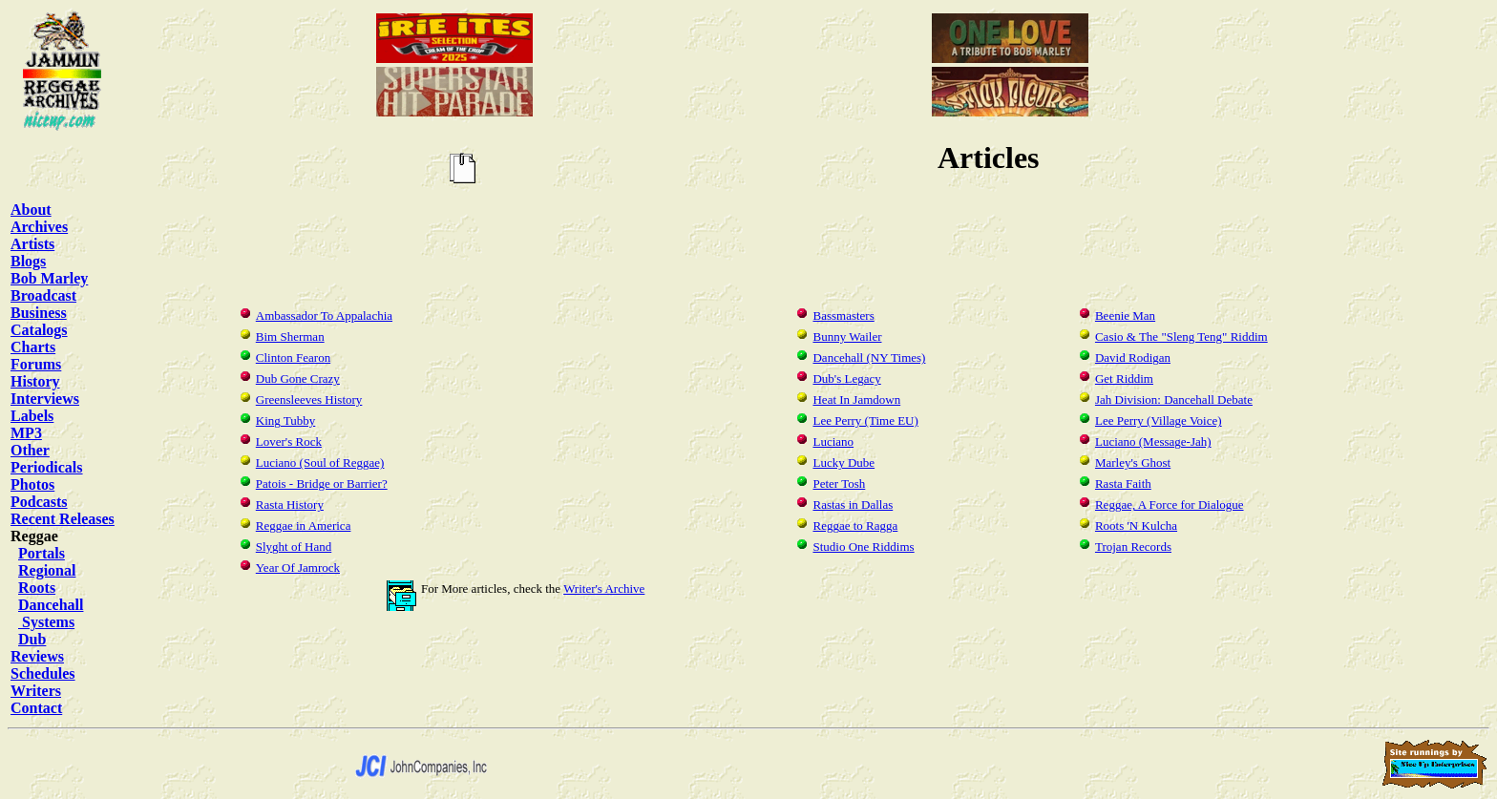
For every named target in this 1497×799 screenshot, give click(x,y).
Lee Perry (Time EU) (864, 420)
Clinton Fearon (293, 357)
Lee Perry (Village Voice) (1158, 420)
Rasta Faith (1123, 483)
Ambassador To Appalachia (324, 315)
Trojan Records (1133, 546)
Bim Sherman (290, 336)
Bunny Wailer (846, 336)
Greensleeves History (309, 399)
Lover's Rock (289, 441)
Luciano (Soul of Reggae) (320, 462)
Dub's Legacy (846, 378)
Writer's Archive (603, 588)
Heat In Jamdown (856, 399)
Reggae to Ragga (854, 525)
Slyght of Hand (293, 546)
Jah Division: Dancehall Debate (1174, 399)
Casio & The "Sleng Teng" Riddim (1181, 336)
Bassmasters (843, 315)
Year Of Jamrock (298, 567)
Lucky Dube (843, 462)
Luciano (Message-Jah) (1153, 441)
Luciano (833, 441)
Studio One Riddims (863, 546)
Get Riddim (1124, 378)
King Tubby (286, 420)
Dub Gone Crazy (298, 378)
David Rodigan (1132, 357)
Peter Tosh (838, 483)
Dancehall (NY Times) (868, 357)
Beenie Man (1125, 315)
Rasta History (290, 504)
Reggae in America (303, 525)
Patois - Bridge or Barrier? (322, 483)
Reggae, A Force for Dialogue (1169, 504)
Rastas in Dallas (852, 504)
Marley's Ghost (1132, 462)
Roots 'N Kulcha (1136, 525)
